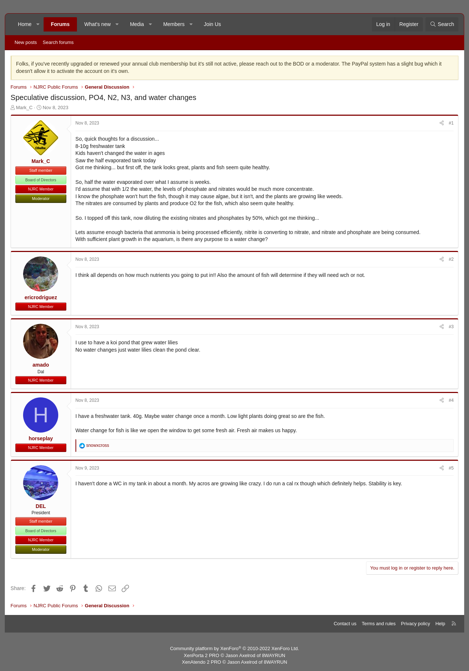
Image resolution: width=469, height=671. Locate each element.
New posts (26, 42)
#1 (451, 123)
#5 (451, 468)
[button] (38, 24)
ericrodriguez (41, 297)
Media (137, 24)
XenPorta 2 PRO (201, 655)
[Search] (441, 24)
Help (440, 623)
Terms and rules (378, 623)
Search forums (58, 42)
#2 (451, 259)
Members (173, 24)
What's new (97, 24)
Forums (60, 24)
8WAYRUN (273, 655)
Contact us (345, 623)
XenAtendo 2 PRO (201, 662)
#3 (451, 326)
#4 (451, 400)
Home (25, 24)
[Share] (441, 123)
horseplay (41, 438)
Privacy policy (415, 623)
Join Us (212, 24)
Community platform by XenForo (234, 648)
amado (41, 365)
